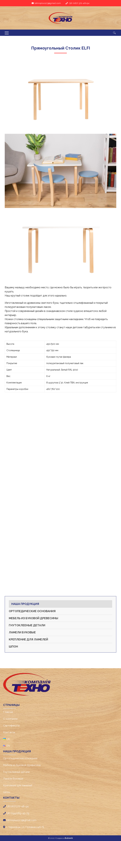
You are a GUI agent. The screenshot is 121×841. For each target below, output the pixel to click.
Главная (8, 712)
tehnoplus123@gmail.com (48, 3)
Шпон (13, 646)
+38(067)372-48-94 (17, 806)
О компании (10, 718)
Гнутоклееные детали (27, 625)
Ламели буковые (22, 632)
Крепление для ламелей (28, 639)
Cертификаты (11, 725)
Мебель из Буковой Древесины (33, 618)
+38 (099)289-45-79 (17, 813)
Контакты (9, 732)
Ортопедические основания (32, 611)
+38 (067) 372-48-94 (79, 3)
